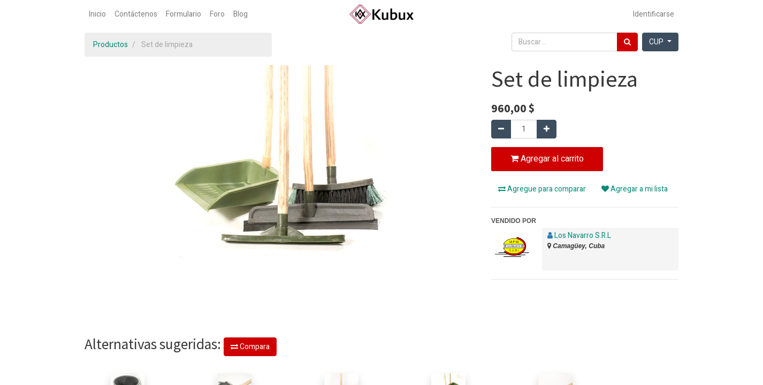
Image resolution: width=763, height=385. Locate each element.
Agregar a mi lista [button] (634, 189)
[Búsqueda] (627, 42)
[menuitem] (97, 14)
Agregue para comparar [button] (542, 189)
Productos (110, 44)
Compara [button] (250, 346)
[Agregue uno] (546, 129)
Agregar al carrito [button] (547, 158)
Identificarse (653, 14)
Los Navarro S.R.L (582, 235)
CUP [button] (657, 42)
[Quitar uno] (501, 129)
